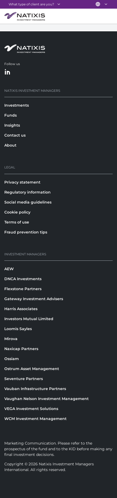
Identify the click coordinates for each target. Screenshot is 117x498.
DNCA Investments (23, 278)
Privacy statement (22, 182)
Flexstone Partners (23, 288)
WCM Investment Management (35, 418)
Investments (16, 105)
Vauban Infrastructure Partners (35, 388)
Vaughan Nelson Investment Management (46, 398)
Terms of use (16, 222)
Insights (12, 125)
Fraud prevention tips (25, 232)
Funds (10, 115)
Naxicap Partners (21, 348)
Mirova (11, 338)
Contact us (15, 135)
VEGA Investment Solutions (31, 408)
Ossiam (11, 358)
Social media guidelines (27, 202)
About (10, 145)
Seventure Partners (23, 378)
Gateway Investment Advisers (33, 298)
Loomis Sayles (18, 328)
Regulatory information (27, 192)
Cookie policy (17, 212)
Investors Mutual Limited (28, 318)
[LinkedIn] (7, 72)
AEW (9, 268)
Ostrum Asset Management (31, 368)
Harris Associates (20, 308)
